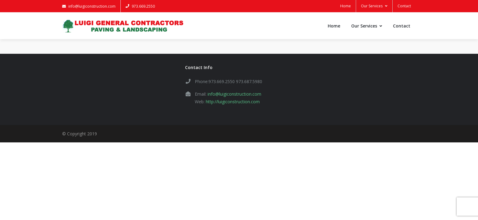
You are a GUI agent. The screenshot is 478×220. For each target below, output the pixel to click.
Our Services (374, 6)
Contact (404, 6)
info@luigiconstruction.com (89, 6)
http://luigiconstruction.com (233, 102)
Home (345, 6)
